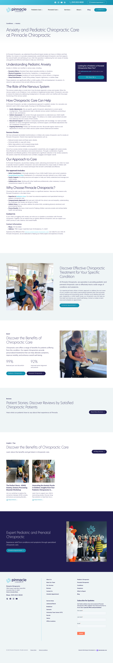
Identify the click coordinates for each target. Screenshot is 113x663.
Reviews (48, 588)
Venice (48, 618)
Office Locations (50, 621)
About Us (49, 579)
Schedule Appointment (52, 594)
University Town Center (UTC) (54, 612)
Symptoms (80, 588)
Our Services (49, 585)
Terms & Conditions (43, 650)
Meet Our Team (50, 582)
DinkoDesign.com (102, 650)
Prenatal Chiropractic (83, 582)
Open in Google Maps (12, 592)
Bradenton (49, 606)
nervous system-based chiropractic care (37, 232)
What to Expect (81, 591)
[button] (36, 10)
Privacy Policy (33, 650)
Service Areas (50, 601)
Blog (78, 594)
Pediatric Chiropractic (83, 579)
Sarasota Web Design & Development (86, 650)
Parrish (48, 615)
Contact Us (49, 591)
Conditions (80, 585)
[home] (16, 9)
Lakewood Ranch (51, 603)
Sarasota (48, 609)
